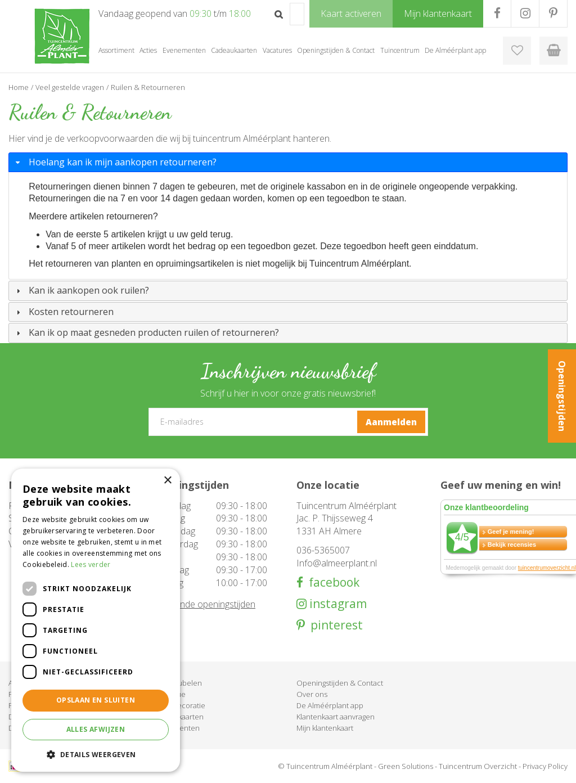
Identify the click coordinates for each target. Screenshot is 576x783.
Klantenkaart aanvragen (335, 716)
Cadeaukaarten (178, 716)
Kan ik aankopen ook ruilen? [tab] (81, 290)
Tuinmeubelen (177, 682)
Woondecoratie (178, 705)
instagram (337, 604)
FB (497, 13)
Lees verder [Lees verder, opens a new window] (90, 564)
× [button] (167, 480)
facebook (331, 582)
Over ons (311, 694)
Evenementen (176, 727)
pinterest (334, 625)
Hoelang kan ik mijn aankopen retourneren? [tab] (115, 162)
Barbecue (169, 694)
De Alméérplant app (329, 705)
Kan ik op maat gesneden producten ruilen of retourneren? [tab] (146, 332)
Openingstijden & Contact (339, 682)
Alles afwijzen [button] (95, 729)
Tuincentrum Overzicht (478, 766)
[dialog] (95, 620)
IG (525, 13)
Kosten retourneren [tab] (64, 311)
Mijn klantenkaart (324, 727)
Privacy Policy (545, 766)
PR (553, 13)
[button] (95, 754)
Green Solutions (405, 766)
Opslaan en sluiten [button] (95, 700)
